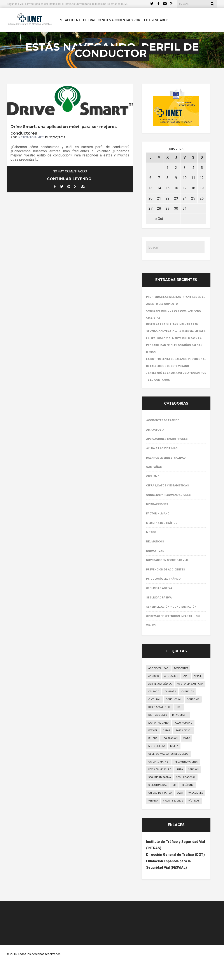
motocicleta (156, 746)
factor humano (158, 722)
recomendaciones (186, 761)
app (186, 676)
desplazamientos (159, 707)
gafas (166, 730)
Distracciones (157, 504)
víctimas (194, 800)
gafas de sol (183, 730)
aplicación (171, 676)
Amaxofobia (155, 429)
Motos (151, 532)
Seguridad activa (159, 588)
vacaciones (195, 792)
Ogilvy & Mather (158, 761)
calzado (153, 691)
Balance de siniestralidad (166, 457)
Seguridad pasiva (159, 597)
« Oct (159, 219)
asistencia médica (160, 683)
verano (153, 800)
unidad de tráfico (160, 792)
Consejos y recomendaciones (168, 494)
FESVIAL (153, 730)
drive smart (180, 715)
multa (174, 746)
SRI (174, 785)
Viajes (151, 625)
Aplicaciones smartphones (166, 438)
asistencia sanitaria (190, 683)
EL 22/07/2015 (55, 137)
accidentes (181, 668)
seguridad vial (185, 777)
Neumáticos (155, 541)
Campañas (154, 466)
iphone (152, 738)
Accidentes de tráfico (163, 420)
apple (197, 676)
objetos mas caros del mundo (168, 754)
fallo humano (183, 722)
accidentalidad (158, 668)
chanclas (187, 691)
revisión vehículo (159, 769)
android (153, 676)
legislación (170, 738)
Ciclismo (152, 476)
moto (186, 738)
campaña (170, 691)
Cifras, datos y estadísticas (167, 485)
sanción (193, 769)
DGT (179, 707)
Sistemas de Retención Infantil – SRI (173, 616)
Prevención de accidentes (165, 569)
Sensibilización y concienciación (171, 606)
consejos (193, 699)
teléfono (188, 785)
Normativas (155, 551)
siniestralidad (157, 785)
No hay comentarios (70, 171)
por (27, 137)
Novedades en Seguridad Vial (167, 560)
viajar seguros (173, 800)
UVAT (180, 792)
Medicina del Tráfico (161, 522)
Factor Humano (158, 513)
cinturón (154, 699)
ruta (180, 769)
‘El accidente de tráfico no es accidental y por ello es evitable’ (114, 20)
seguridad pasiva (159, 777)
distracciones (157, 715)
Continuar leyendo (69, 179)
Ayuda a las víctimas (161, 448)
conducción (174, 699)
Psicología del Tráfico (163, 578)
